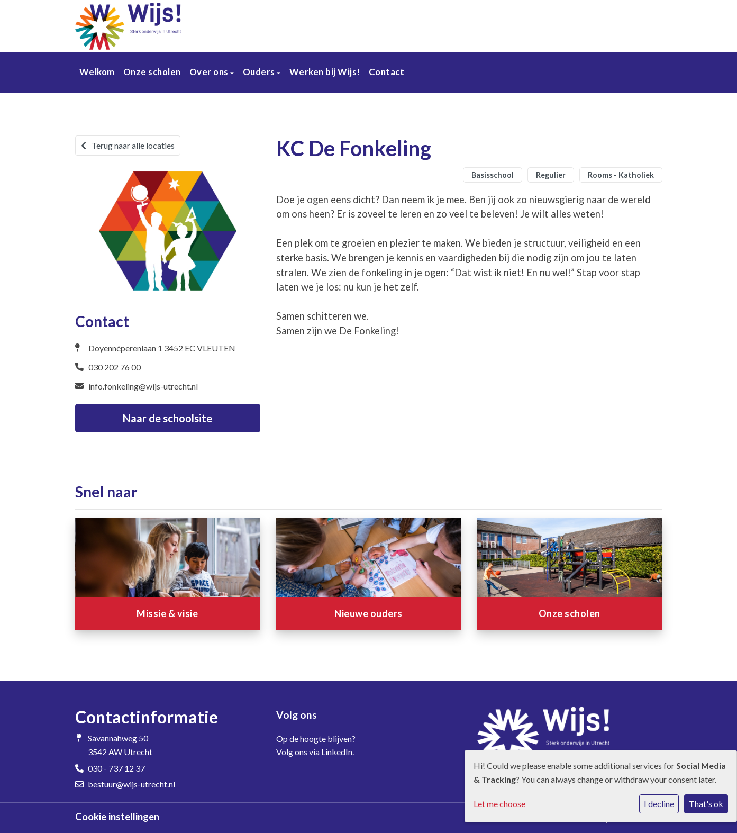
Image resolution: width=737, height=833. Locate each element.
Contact (387, 71)
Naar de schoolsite (167, 418)
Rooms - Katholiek (621, 174)
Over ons (210, 71)
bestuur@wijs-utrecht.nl (131, 784)
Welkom (97, 71)
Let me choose (499, 804)
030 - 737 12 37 (116, 768)
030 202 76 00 (114, 367)
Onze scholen (152, 71)
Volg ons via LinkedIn (314, 752)
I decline (659, 804)
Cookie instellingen (117, 816)
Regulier (551, 174)
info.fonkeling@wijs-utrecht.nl (143, 386)
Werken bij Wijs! (324, 71)
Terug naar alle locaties (128, 145)
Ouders (260, 71)
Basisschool (492, 174)
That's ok (706, 804)
